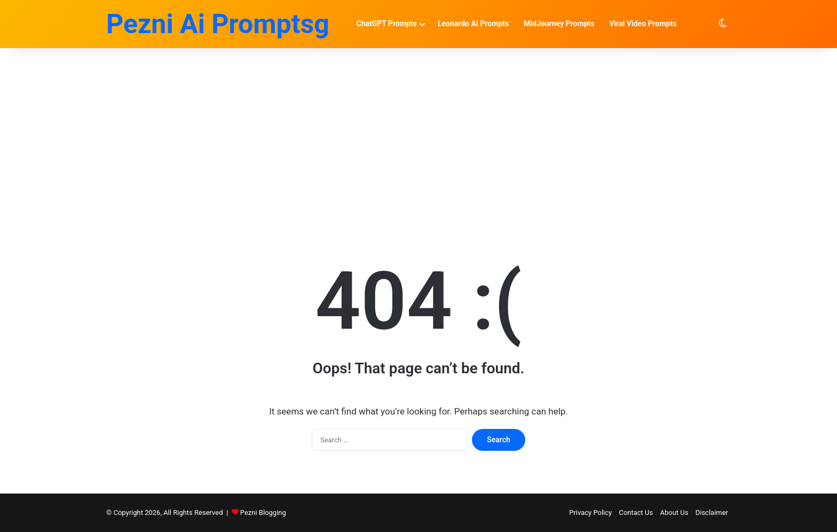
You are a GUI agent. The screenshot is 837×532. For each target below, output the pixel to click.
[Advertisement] (418, 139)
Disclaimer (712, 512)
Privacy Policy (590, 512)
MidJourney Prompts (559, 23)
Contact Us (636, 512)
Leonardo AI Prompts (473, 23)
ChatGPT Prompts (387, 23)
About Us (674, 512)
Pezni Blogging (263, 512)
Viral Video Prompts (642, 23)
